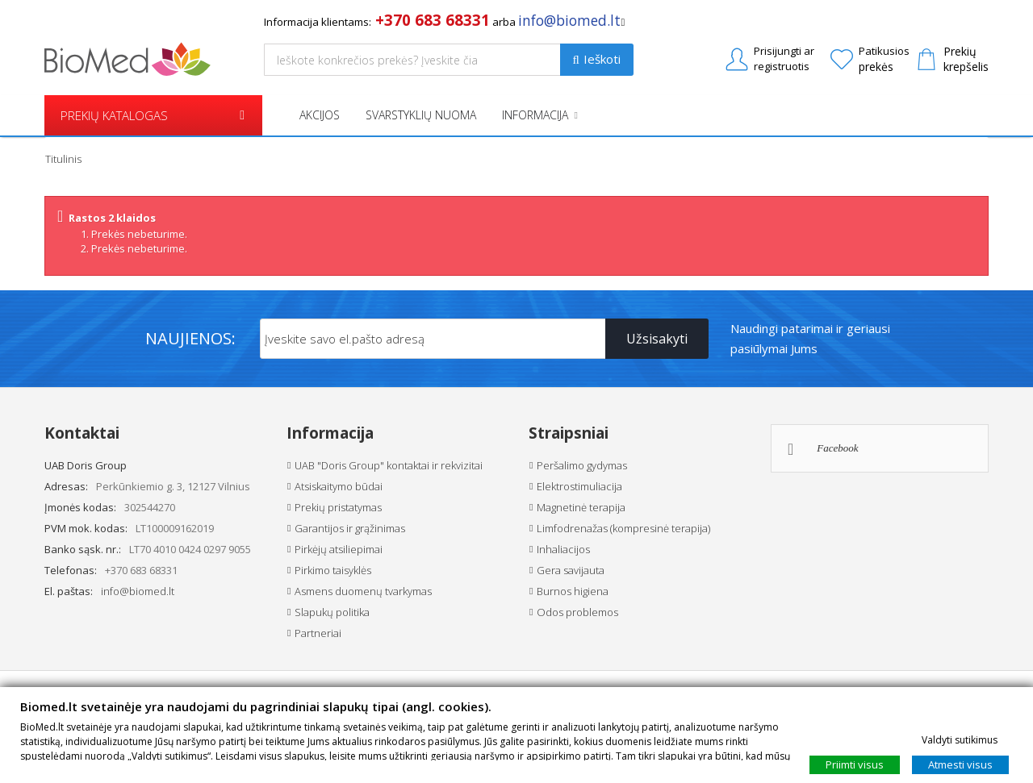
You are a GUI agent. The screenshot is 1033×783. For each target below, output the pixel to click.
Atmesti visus (960, 763)
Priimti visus (855, 763)
